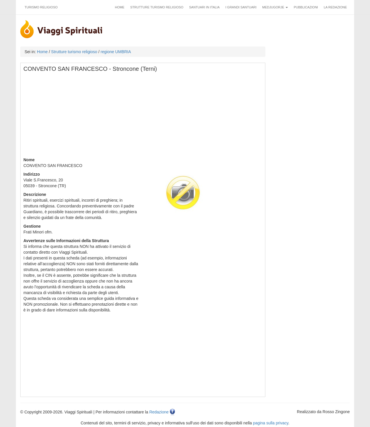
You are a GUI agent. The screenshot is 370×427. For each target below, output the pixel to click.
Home (119, 7)
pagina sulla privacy (270, 423)
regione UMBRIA (116, 51)
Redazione (159, 412)
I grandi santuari (241, 7)
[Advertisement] (143, 116)
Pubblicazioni (306, 7)
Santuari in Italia (204, 7)
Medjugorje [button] (275, 7)
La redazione (335, 7)
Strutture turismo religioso (156, 7)
